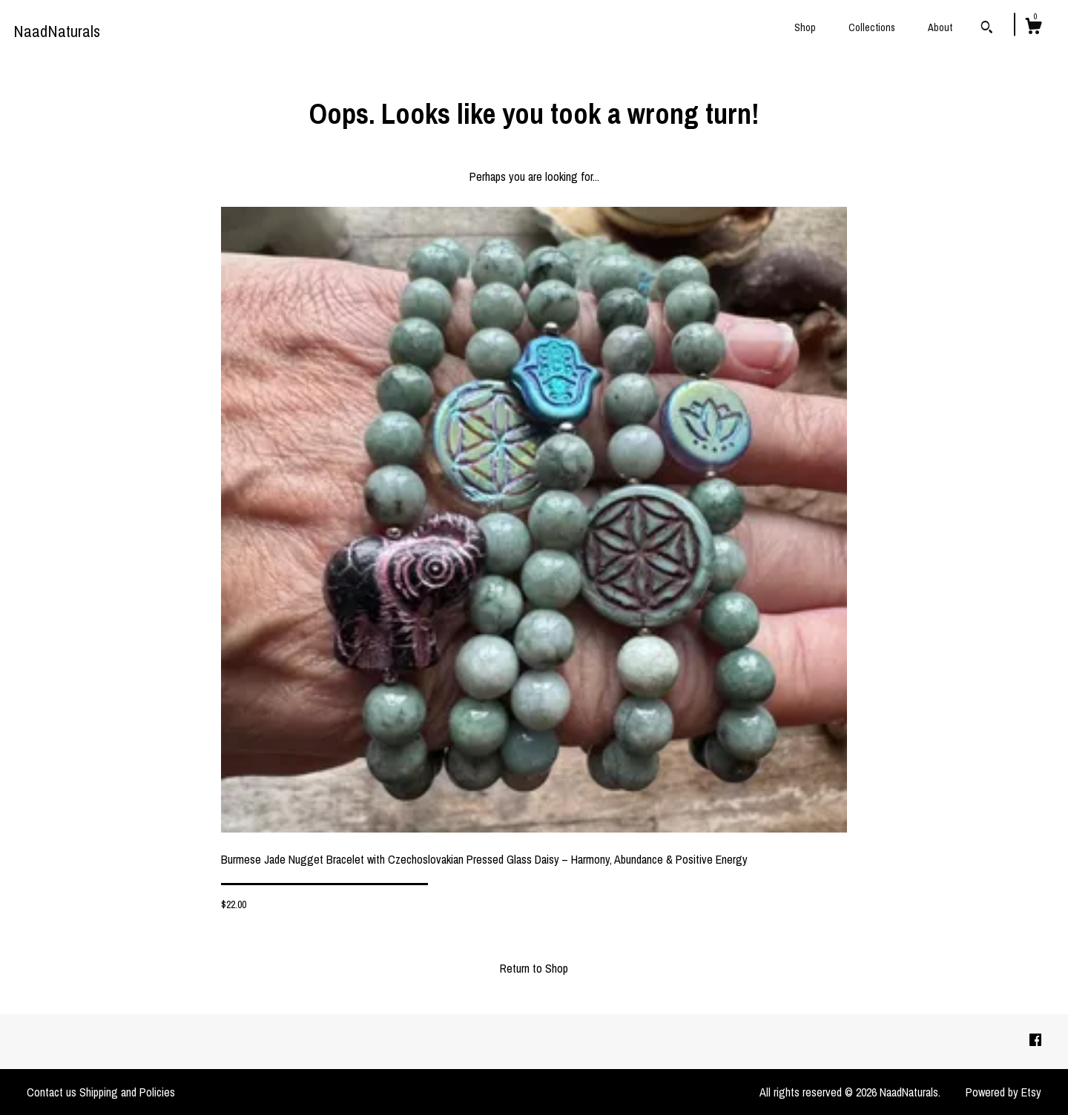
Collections (871, 27)
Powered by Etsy (1003, 1092)
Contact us (51, 1092)
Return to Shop (534, 968)
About (940, 27)
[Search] (986, 29)
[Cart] (1033, 28)
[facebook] (1035, 1041)
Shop (805, 27)
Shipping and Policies (127, 1092)
